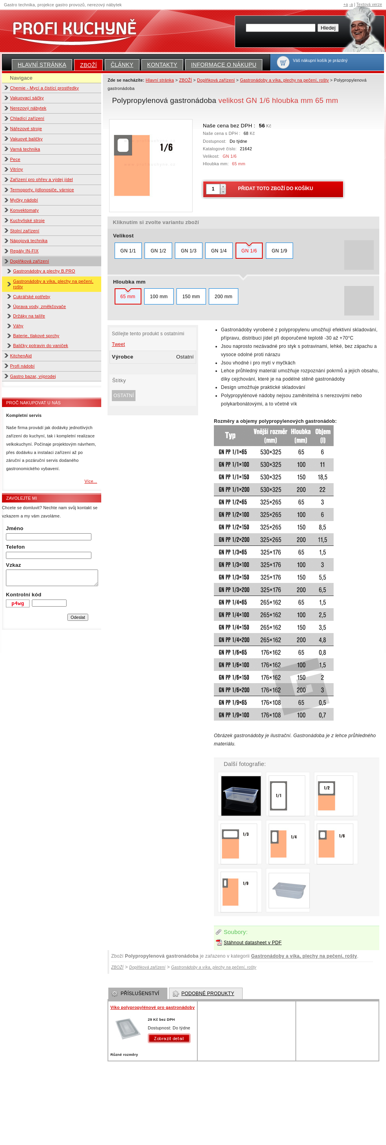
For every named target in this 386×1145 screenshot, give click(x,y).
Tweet (118, 344)
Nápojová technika (29, 240)
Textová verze (369, 4)
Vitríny (16, 169)
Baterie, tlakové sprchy (36, 335)
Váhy (18, 325)
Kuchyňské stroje (27, 220)
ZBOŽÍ (88, 65)
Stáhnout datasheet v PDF (253, 942)
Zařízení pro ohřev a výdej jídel (41, 179)
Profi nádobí (22, 366)
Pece (15, 159)
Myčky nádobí (24, 200)
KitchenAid (21, 355)
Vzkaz (13, 565)
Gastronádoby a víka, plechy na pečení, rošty (304, 956)
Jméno (14, 528)
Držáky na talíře (29, 316)
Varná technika (25, 149)
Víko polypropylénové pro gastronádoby (152, 1007)
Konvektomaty (24, 210)
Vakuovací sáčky (27, 97)
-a (351, 4)
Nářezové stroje (26, 128)
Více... (90, 481)
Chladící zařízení (27, 118)
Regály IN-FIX (24, 250)
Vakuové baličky (26, 138)
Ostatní (123, 395)
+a (345, 4)
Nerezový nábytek (28, 108)
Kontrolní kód (23, 595)
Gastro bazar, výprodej (33, 376)
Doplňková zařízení (29, 261)
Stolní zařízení (24, 230)
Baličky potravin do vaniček (40, 345)
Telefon (15, 547)
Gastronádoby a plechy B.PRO (44, 271)
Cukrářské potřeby (31, 296)
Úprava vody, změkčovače (39, 306)
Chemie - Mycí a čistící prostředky (44, 88)
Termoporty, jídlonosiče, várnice (42, 189)
